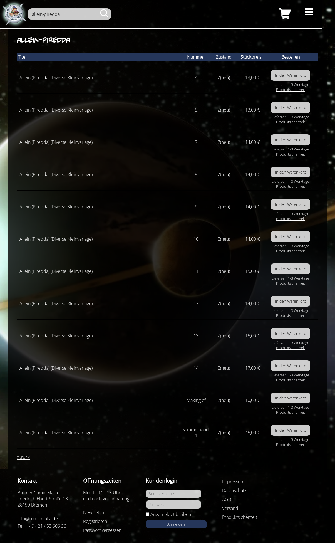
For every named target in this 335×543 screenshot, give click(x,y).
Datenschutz (234, 490)
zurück (23, 457)
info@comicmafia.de (38, 518)
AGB (226, 499)
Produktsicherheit (290, 89)
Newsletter (94, 512)
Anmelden (176, 524)
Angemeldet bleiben (170, 514)
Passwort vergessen (102, 530)
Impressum (233, 481)
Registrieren (95, 521)
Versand (230, 508)
